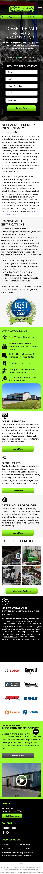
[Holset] (31, 684)
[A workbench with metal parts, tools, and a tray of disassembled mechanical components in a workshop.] (31, 575)
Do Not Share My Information (20, 867)
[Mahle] (31, 698)
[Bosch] (12, 670)
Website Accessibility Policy (31, 869)
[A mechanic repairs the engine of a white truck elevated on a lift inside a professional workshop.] (11, 575)
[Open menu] (40, 9)
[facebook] (3, 833)
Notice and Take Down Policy (12, 869)
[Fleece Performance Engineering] (12, 712)
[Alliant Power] (12, 684)
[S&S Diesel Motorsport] (31, 712)
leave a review (10, 636)
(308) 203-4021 (9, 828)
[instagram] (7, 833)
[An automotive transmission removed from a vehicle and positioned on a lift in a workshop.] (11, 555)
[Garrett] (31, 670)
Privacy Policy (5, 867)
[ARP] (12, 698)
